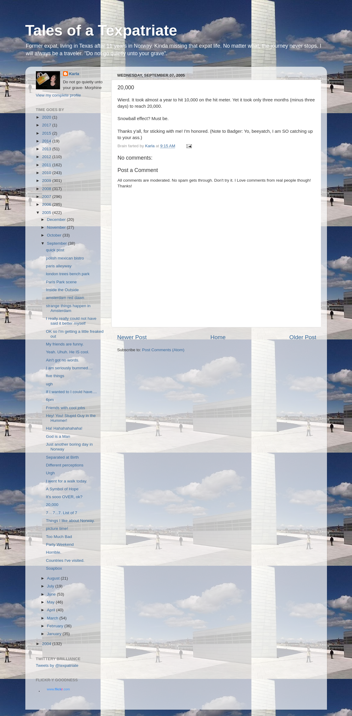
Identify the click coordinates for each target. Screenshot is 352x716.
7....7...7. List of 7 (61, 513)
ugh (49, 384)
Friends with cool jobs (65, 408)
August (54, 578)
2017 (47, 125)
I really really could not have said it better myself (71, 321)
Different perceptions (64, 465)
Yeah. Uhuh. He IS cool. (67, 352)
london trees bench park (68, 274)
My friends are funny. (65, 344)
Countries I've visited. (65, 560)
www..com (58, 689)
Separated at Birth (62, 457)
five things (55, 376)
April (51, 610)
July (51, 586)
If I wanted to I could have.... (71, 392)
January (55, 634)
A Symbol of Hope (62, 489)
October (55, 235)
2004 (47, 643)
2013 (47, 149)
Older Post (302, 337)
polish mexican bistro (65, 258)
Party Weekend (60, 544)
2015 (47, 133)
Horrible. (53, 552)
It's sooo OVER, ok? (64, 497)
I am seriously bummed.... (69, 368)
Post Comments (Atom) (163, 350)
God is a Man (58, 436)
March (53, 618)
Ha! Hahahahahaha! (64, 428)
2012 (47, 156)
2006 (47, 204)
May (51, 602)
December (57, 219)
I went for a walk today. (66, 481)
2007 (47, 196)
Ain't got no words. (62, 360)
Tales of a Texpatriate (101, 30)
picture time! (57, 528)
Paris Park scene (61, 282)
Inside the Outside (62, 290)
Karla (74, 74)
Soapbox (54, 568)
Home (218, 337)
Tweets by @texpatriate (57, 665)
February (56, 626)
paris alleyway (58, 266)
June (52, 594)
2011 (47, 165)
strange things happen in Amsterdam (68, 308)
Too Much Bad (59, 536)
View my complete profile (58, 95)
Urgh (50, 473)
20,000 (52, 504)
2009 (47, 180)
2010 (47, 172)
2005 (47, 212)
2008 (47, 188)
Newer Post (132, 337)
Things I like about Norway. (70, 520)
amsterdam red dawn (65, 297)
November (57, 227)
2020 (47, 117)
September (57, 243)
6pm (50, 399)
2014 (47, 141)
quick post (55, 250)
